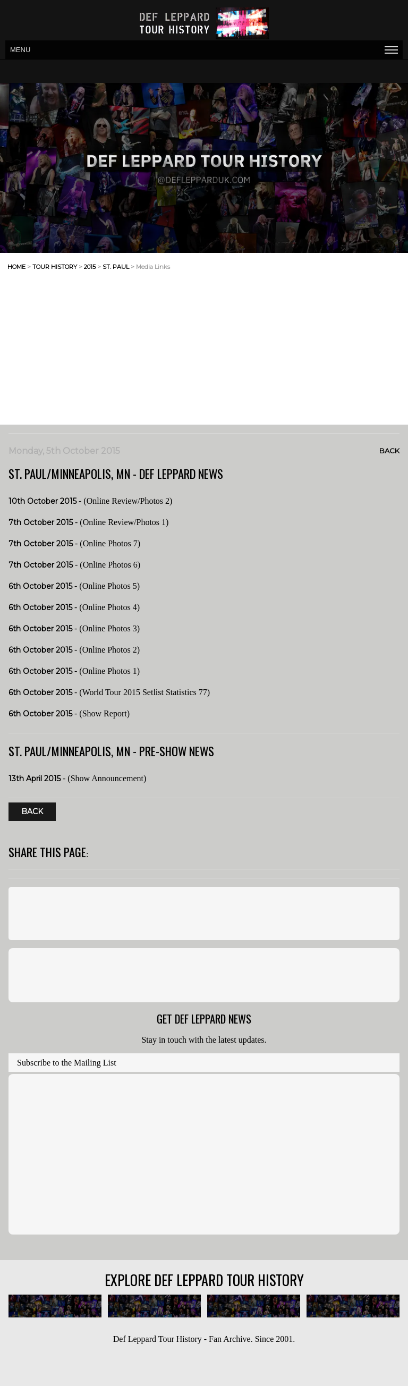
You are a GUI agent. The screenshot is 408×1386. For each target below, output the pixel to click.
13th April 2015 (34, 778)
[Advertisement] (292, 275)
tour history (54, 267)
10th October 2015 (42, 501)
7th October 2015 (40, 522)
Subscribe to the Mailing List (66, 1062)
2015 (90, 267)
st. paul (116, 267)
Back (389, 450)
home (16, 267)
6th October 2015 (40, 586)
